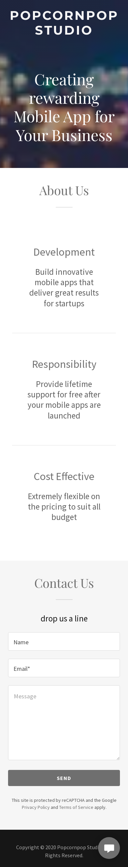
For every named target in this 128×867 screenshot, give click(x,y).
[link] (64, 23)
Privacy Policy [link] (36, 807)
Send (64, 778)
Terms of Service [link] (76, 807)
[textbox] (64, 641)
